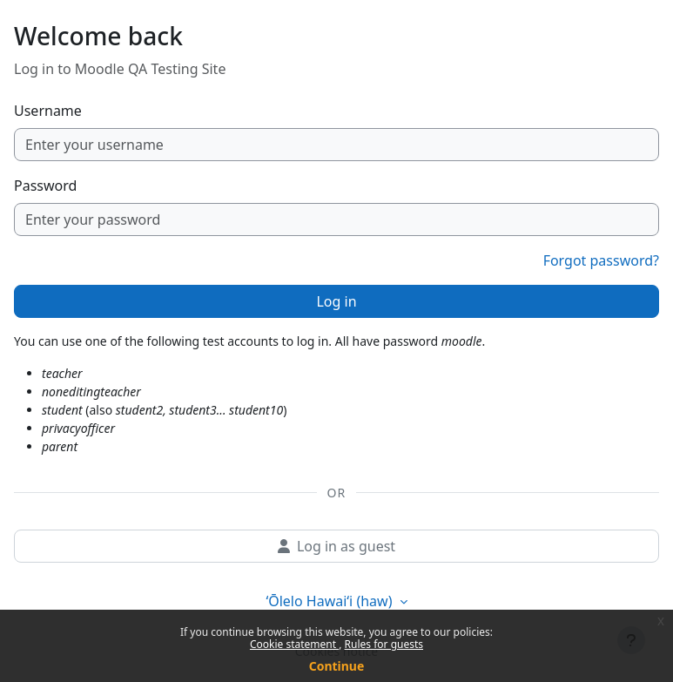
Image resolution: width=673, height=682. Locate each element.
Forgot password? (601, 260)
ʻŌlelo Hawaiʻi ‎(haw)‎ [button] (330, 601)
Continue (337, 666)
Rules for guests (384, 644)
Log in (336, 301)
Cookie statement (294, 644)
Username (48, 110)
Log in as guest (336, 546)
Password (45, 185)
